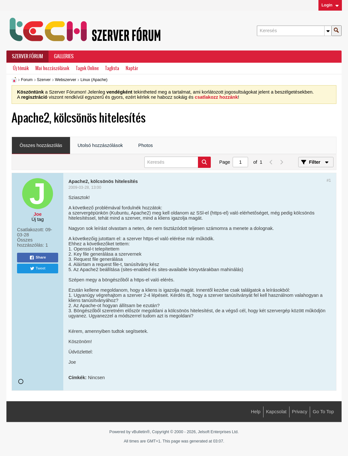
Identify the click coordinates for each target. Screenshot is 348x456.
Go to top (323, 411)
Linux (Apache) (94, 80)
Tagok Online (87, 68)
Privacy (300, 411)
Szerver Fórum (27, 56)
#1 (328, 180)
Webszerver (65, 80)
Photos (145, 145)
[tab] (41, 145)
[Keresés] (294, 30)
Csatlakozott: (30, 229)
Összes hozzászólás (41, 145)
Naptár (132, 68)
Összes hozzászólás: (30, 242)
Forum (26, 80)
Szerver (44, 80)
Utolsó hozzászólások (100, 145)
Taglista (112, 68)
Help (256, 411)
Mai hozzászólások (52, 68)
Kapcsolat (276, 411)
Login (330, 5)
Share (37, 257)
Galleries (64, 56)
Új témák (21, 68)
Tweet (38, 268)
